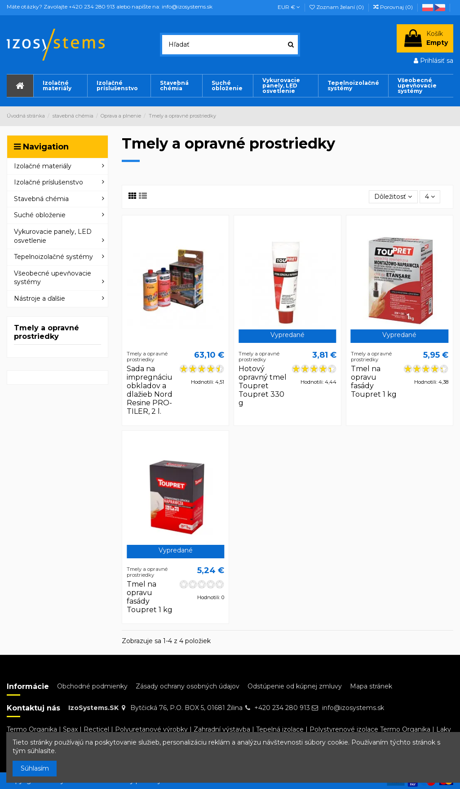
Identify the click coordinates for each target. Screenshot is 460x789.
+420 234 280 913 (282, 708)
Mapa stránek (371, 686)
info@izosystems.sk (353, 708)
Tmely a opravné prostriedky (46, 332)
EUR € (289, 7)
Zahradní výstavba (222, 729)
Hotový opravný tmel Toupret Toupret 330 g (263, 386)
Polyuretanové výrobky (151, 729)
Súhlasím (35, 768)
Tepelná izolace (280, 729)
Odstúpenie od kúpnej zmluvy (295, 686)
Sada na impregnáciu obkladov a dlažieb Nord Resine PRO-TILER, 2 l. (149, 390)
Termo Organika (32, 729)
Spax (70, 729)
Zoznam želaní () (337, 7)
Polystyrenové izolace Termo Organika (370, 729)
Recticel (96, 729)
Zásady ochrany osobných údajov (187, 686)
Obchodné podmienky (92, 686)
